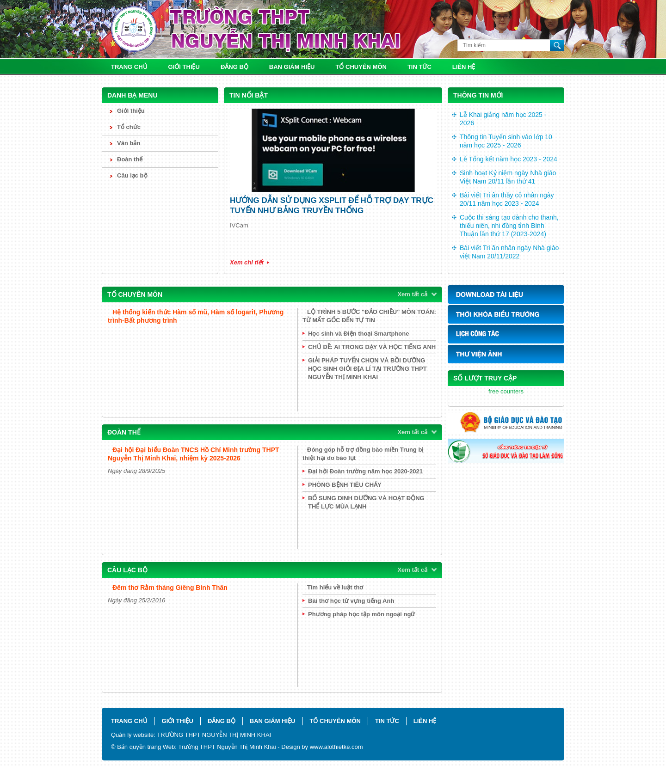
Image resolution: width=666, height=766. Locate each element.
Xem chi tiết (247, 262)
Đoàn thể (129, 159)
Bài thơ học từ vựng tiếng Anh (351, 600)
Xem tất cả (412, 294)
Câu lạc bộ (132, 175)
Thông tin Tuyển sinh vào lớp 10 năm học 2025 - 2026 (506, 141)
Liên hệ (463, 66)
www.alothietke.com (336, 746)
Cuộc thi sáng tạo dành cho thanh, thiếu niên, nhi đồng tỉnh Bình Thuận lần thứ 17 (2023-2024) (509, 226)
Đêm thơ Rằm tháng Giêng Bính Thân (170, 587)
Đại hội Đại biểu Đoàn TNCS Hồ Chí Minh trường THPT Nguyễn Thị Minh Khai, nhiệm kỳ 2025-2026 (193, 454)
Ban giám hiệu (292, 66)
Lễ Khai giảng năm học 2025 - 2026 (503, 119)
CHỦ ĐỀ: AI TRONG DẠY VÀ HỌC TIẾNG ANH (372, 346)
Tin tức (419, 66)
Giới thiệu (184, 66)
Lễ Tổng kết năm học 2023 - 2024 (508, 159)
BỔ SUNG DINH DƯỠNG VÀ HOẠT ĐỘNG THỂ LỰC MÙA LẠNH (366, 502)
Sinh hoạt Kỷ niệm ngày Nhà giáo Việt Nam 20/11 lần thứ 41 (508, 177)
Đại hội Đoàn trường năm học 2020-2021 (365, 471)
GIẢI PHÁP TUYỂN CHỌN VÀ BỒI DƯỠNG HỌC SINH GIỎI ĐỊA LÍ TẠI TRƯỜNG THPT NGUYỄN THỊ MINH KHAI (367, 368)
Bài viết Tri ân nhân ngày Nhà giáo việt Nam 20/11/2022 (509, 252)
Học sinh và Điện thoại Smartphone (358, 333)
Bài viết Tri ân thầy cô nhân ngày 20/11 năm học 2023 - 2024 (507, 199)
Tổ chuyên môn (361, 66)
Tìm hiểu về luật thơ (335, 587)
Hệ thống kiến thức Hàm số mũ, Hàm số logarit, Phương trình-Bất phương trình (196, 316)
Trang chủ (129, 66)
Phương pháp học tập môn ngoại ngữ (361, 614)
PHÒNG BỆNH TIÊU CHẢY (345, 484)
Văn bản (128, 143)
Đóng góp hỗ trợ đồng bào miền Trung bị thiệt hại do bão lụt (362, 453)
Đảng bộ (234, 66)
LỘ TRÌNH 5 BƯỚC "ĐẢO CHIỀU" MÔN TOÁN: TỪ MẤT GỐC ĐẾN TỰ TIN (369, 316)
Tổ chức (129, 126)
